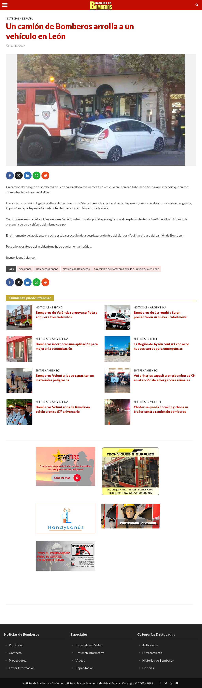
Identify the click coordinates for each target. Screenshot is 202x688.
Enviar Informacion (22, 668)
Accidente (25, 268)
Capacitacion (85, 668)
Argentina (158, 307)
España (27, 18)
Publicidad (16, 645)
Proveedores (17, 660)
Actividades (150, 645)
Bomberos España (47, 268)
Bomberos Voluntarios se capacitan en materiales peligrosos (65, 378)
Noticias (13, 18)
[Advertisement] (130, 566)
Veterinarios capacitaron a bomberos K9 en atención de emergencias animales (164, 378)
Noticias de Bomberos (76, 268)
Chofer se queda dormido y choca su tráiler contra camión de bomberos (161, 409)
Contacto (15, 653)
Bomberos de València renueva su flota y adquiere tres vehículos (66, 315)
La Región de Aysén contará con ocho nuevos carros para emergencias (161, 346)
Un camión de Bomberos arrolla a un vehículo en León (126, 268)
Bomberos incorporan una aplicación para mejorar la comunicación (67, 346)
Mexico (155, 402)
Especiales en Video (89, 645)
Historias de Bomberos (158, 660)
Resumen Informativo (90, 653)
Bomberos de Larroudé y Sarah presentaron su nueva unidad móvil (160, 315)
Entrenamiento (48, 370)
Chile (154, 339)
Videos (80, 660)
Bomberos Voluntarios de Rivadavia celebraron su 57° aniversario (63, 409)
